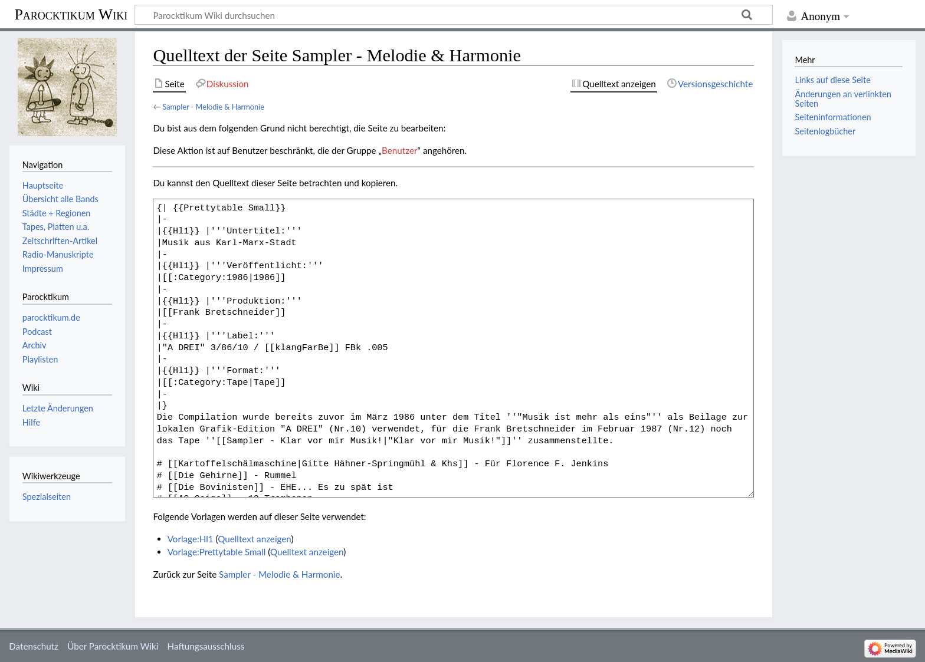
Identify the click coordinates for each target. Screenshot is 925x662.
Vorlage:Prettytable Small (217, 551)
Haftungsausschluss (206, 646)
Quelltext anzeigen (254, 538)
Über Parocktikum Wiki (112, 646)
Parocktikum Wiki (70, 13)
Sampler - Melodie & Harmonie (213, 106)
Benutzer (399, 150)
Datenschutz (33, 646)
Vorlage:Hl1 (191, 538)
